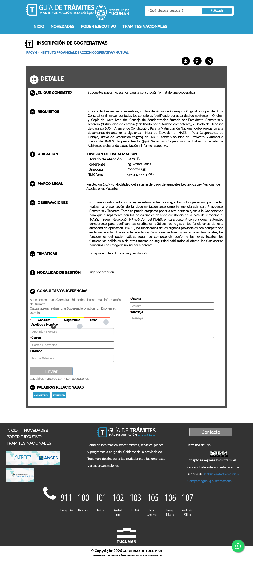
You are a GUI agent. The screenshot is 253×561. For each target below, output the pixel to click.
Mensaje (137, 312)
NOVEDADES (62, 26)
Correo (36, 338)
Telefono (36, 351)
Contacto (211, 432)
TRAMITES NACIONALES (144, 26)
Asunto (136, 299)
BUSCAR (216, 11)
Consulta (44, 317)
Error (97, 317)
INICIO (38, 26)
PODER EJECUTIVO (98, 26)
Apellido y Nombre (44, 324)
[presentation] (162, 346)
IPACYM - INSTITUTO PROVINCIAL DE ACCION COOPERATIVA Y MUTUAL (77, 52)
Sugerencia (70, 317)
